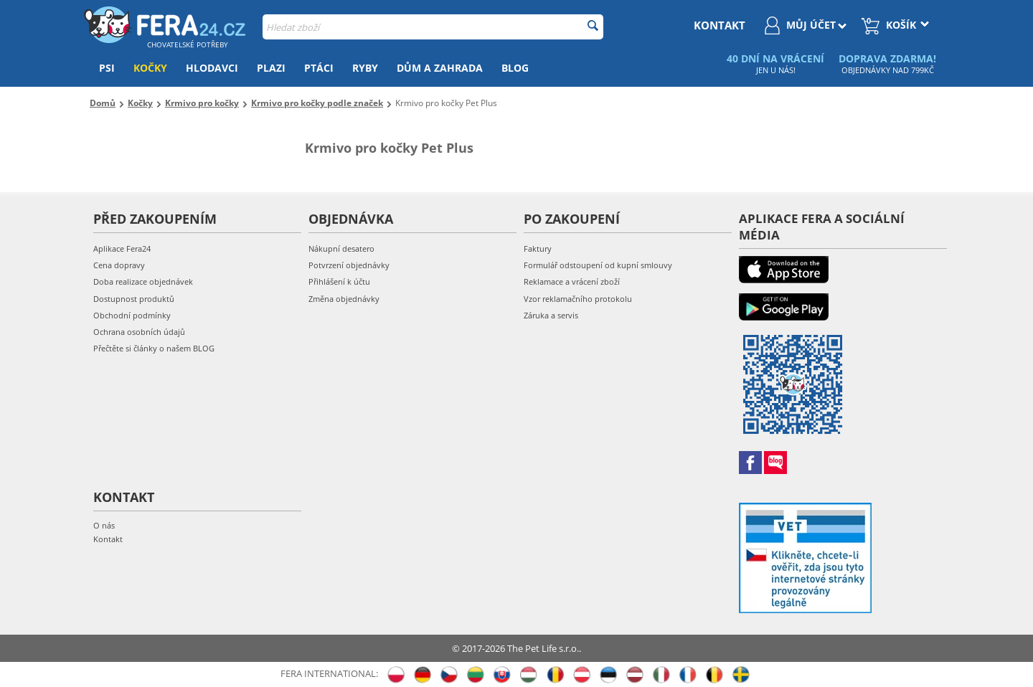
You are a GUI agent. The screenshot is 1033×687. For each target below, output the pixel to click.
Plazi (271, 68)
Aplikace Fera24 (122, 248)
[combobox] (433, 26)
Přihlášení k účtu (339, 281)
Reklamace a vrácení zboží (572, 281)
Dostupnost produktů (133, 298)
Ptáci (319, 68)
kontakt (719, 25)
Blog (515, 68)
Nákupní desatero (341, 248)
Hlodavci (212, 68)
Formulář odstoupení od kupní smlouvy (598, 265)
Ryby (365, 68)
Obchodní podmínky (132, 315)
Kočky (150, 68)
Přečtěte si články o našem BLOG (153, 348)
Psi (107, 68)
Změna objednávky (343, 298)
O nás (104, 525)
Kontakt (108, 539)
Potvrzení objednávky (349, 265)
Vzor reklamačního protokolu (578, 298)
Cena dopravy (119, 265)
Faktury (538, 248)
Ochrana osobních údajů (139, 331)
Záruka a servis (551, 315)
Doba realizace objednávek (143, 281)
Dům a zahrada (440, 68)
